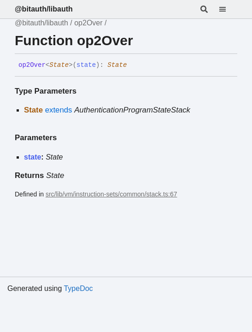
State (59, 65)
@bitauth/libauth (44, 9)
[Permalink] (133, 65)
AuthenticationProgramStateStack (132, 110)
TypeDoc (78, 288)
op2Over (88, 23)
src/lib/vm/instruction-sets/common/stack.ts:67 (111, 194)
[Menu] (228, 9)
